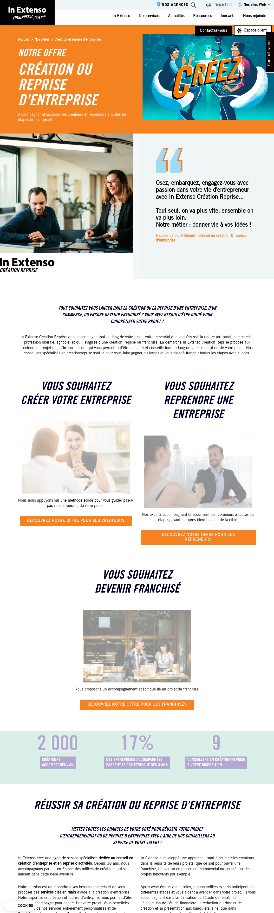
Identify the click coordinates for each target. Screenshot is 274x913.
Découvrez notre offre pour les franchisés (137, 705)
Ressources (202, 16)
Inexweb (227, 16)
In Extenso (121, 16)
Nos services (149, 16)
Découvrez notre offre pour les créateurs (75, 521)
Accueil (23, 40)
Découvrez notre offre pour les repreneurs (198, 537)
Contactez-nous (213, 31)
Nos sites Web (255, 5)
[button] (20, 906)
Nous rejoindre (255, 16)
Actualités (176, 16)
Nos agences (175, 5)
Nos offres (41, 40)
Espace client (255, 30)
